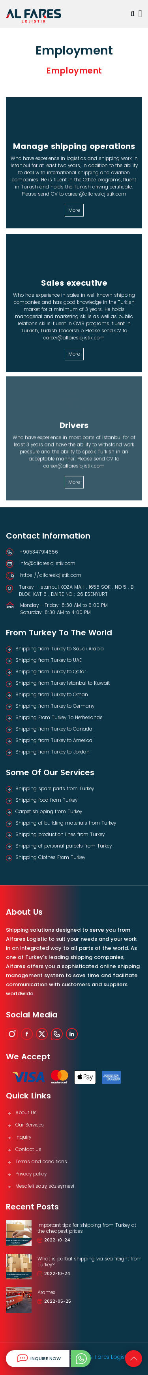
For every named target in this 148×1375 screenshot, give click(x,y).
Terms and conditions (41, 1161)
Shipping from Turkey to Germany (54, 706)
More (74, 210)
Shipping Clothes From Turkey (50, 857)
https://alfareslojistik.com (50, 575)
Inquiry (23, 1137)
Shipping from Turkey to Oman (51, 694)
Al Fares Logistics (111, 1357)
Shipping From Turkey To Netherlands (59, 717)
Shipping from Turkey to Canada (53, 728)
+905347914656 (38, 551)
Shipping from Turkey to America (53, 740)
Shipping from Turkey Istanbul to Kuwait (62, 683)
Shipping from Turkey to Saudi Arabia (59, 648)
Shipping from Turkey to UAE (48, 660)
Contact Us (28, 1149)
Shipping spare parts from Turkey (54, 788)
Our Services (29, 1124)
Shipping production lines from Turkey (60, 834)
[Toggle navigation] (140, 14)
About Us (26, 1112)
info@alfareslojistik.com (47, 563)
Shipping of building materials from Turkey (65, 822)
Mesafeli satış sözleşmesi (44, 1186)
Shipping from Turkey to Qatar (50, 671)
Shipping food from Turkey (46, 800)
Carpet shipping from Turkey (48, 811)
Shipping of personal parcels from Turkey (63, 845)
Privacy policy (31, 1173)
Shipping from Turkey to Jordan (52, 751)
